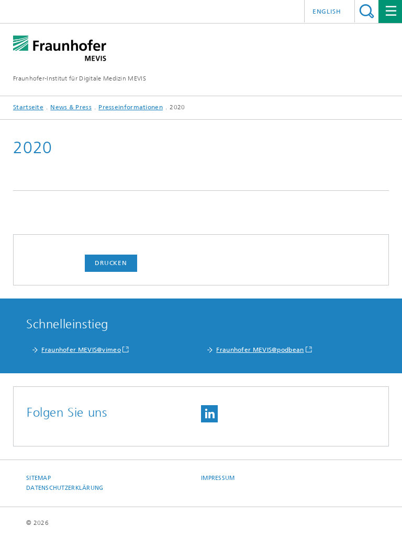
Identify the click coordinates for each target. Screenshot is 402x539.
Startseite (28, 107)
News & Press (71, 107)
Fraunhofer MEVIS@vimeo (81, 349)
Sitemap (38, 478)
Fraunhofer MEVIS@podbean (260, 349)
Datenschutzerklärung (65, 488)
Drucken (111, 263)
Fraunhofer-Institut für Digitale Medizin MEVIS (79, 78)
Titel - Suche (366, 11)
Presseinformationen (130, 107)
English (326, 11)
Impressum (217, 478)
